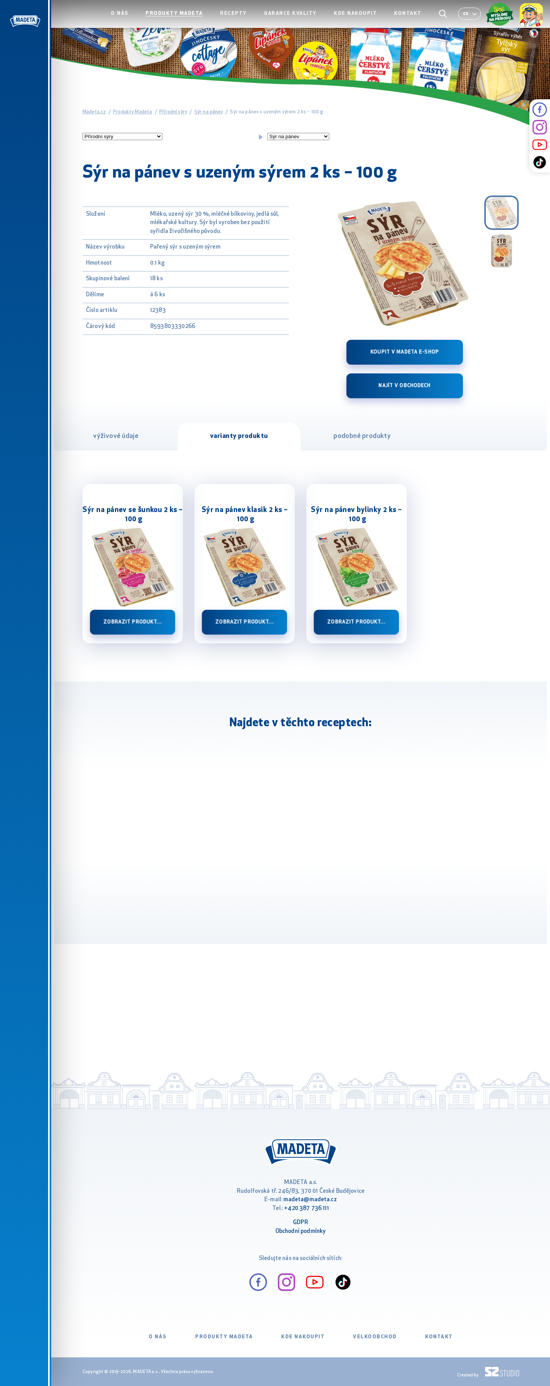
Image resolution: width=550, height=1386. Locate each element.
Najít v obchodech (404, 385)
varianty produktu (239, 436)
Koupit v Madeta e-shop (404, 352)
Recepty (241, 21)
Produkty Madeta (184, 21)
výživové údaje (115, 436)
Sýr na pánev (208, 112)
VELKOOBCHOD (375, 1336)
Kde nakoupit (359, 21)
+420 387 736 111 (306, 1209)
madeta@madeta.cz (309, 1200)
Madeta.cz (94, 112)
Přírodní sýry (173, 112)
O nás (132, 21)
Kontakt (410, 21)
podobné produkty (362, 436)
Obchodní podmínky (300, 1231)
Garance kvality (296, 21)
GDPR (300, 1223)
